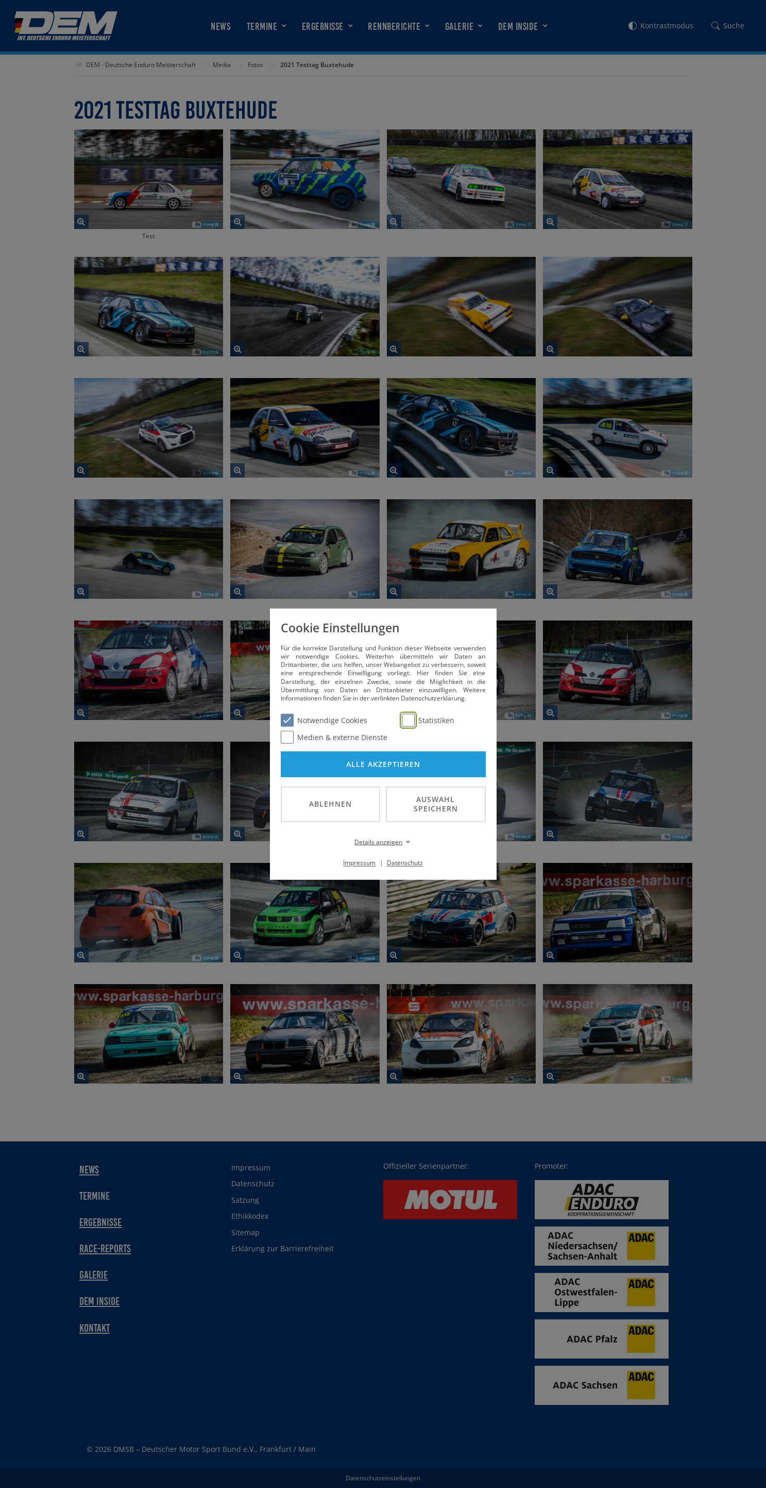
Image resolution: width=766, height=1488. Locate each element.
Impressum (359, 862)
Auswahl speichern (436, 803)
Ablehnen (330, 804)
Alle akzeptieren (383, 763)
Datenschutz (405, 862)
